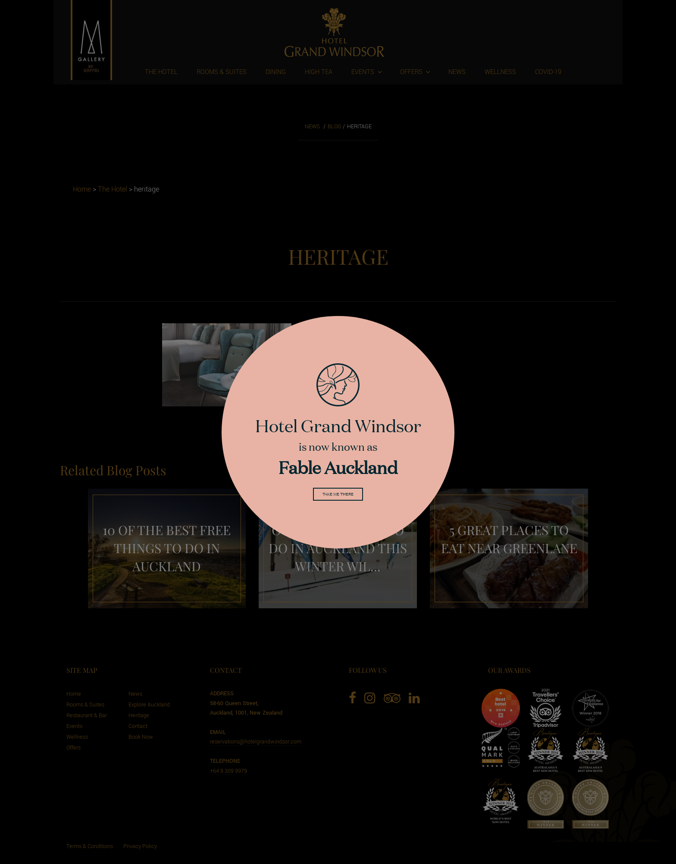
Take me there (338, 496)
